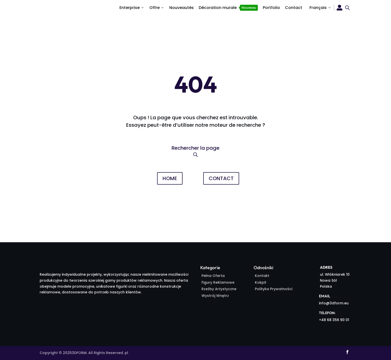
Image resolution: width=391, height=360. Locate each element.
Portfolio (271, 7)
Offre (156, 7)
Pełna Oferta (213, 275)
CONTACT (221, 178)
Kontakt (262, 275)
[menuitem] (319, 7)
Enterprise (131, 7)
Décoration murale (228, 8)
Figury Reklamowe (217, 282)
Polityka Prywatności (273, 288)
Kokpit (260, 282)
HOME (170, 178)
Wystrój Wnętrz (215, 295)
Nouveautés (181, 7)
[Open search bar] (347, 7)
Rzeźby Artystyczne (218, 288)
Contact (293, 7)
